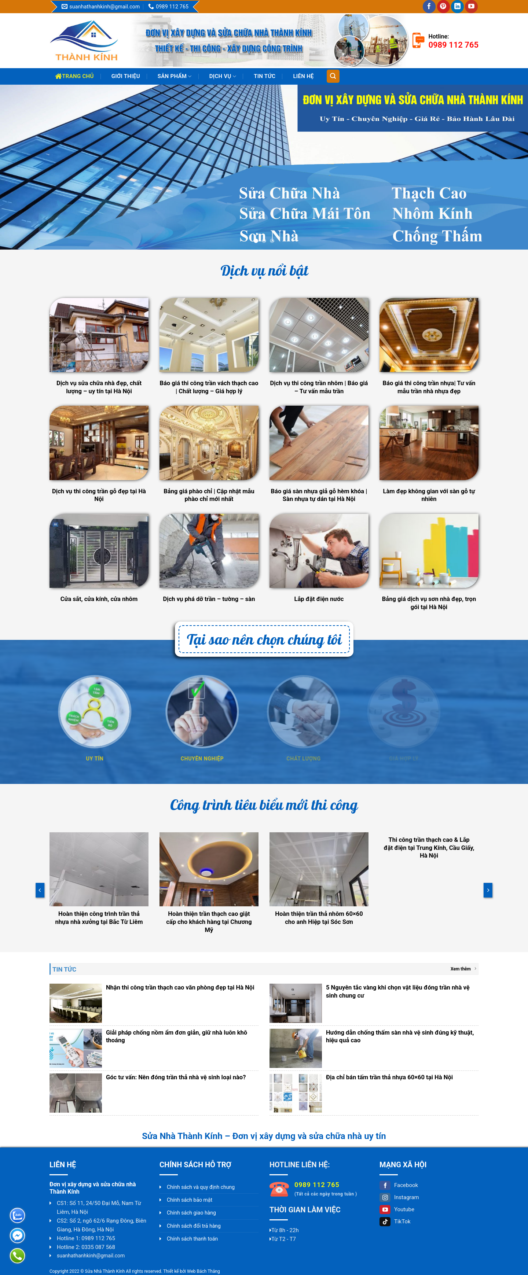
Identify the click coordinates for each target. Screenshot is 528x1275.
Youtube (397, 1209)
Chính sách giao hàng (191, 1213)
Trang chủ (74, 76)
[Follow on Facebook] (429, 6)
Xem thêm (463, 969)
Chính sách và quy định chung (201, 1187)
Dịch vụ (222, 76)
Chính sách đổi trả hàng (194, 1226)
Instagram (399, 1197)
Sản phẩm (175, 76)
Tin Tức (264, 76)
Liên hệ (303, 76)
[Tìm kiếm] (333, 76)
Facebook (399, 1185)
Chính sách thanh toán (192, 1239)
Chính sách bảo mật (189, 1200)
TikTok (395, 1221)
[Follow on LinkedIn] (457, 6)
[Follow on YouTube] (471, 6)
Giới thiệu (125, 76)
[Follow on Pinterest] (443, 6)
